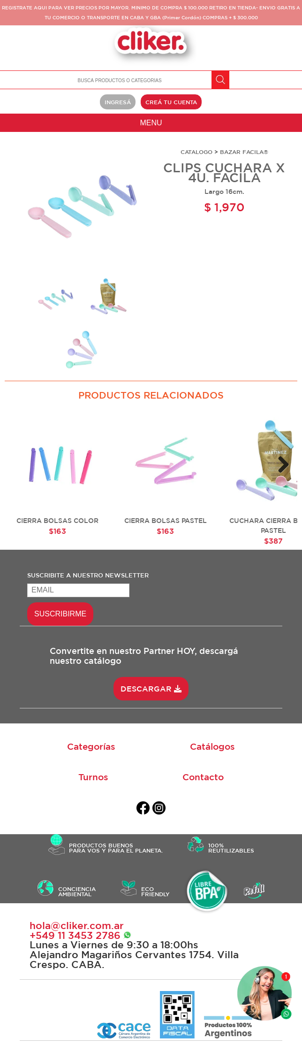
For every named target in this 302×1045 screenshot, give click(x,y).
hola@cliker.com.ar (77, 925)
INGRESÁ (118, 102)
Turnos (93, 777)
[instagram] (159, 809)
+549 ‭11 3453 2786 (80, 935)
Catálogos (212, 746)
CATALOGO (196, 151)
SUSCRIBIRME (60, 614)
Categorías (91, 746)
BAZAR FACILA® (244, 151)
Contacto (203, 777)
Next (283, 465)
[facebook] (143, 809)
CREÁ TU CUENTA (171, 102)
